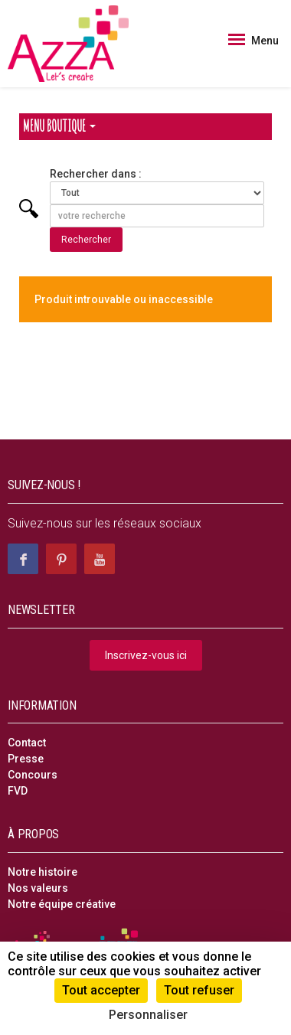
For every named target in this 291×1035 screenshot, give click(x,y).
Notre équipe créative (62, 904)
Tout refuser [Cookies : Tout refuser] (199, 990)
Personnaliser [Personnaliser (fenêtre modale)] (148, 1014)
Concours (32, 775)
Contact (27, 742)
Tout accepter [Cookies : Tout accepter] (101, 990)
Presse (26, 759)
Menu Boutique (59, 125)
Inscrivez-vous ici (146, 655)
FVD (18, 791)
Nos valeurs (38, 888)
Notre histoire (42, 872)
